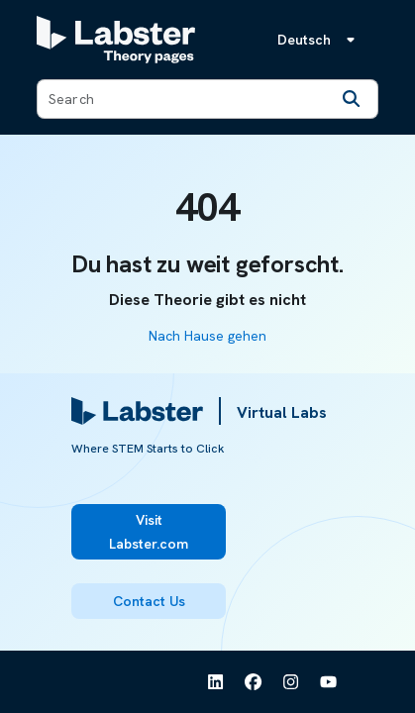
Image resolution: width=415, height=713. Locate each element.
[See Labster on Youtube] (329, 682)
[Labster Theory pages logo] (116, 39)
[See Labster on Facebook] (253, 682)
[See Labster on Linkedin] (216, 682)
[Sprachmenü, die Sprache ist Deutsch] (319, 39)
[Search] (351, 99)
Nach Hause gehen (207, 336)
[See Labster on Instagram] (291, 682)
